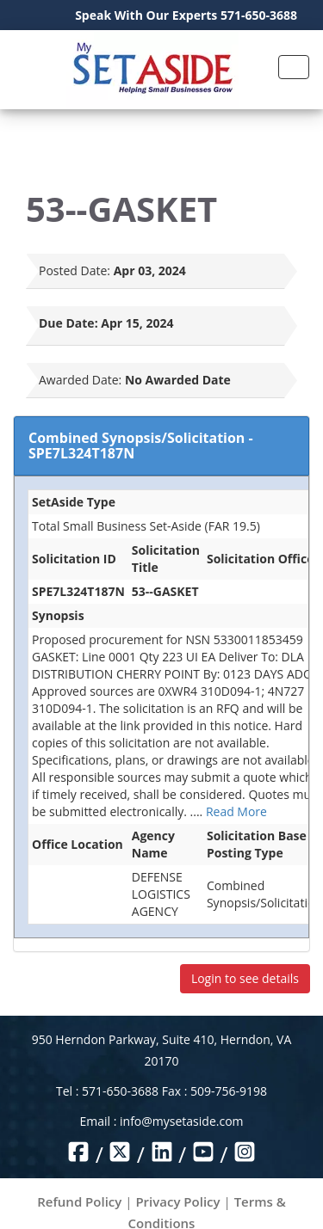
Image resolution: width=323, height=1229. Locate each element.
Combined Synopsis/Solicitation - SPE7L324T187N (140, 445)
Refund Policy (79, 1201)
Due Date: (68, 323)
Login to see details (245, 978)
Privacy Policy (177, 1201)
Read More (236, 811)
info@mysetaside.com (181, 1121)
